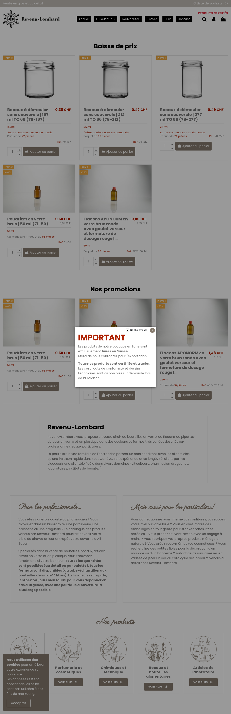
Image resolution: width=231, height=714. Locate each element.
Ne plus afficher (138, 330)
